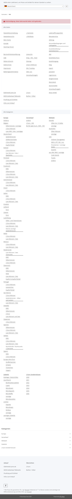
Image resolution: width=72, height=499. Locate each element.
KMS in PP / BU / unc (57, 142)
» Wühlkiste (29, 36)
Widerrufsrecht (8, 61)
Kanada (51, 120)
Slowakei (6, 305)
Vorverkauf (5, 437)
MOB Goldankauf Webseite (12, 96)
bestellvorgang (53, 61)
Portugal (6, 282)
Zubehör (4, 444)
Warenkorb (52, 82)
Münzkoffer (9, 394)
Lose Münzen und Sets (13, 316)
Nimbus (8, 410)
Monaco (6, 242)
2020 (27, 377)
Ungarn (8, 370)
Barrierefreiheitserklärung (12, 54)
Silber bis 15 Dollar (57, 123)
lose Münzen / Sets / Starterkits (12, 154)
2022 (27, 383)
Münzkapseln (10, 391)
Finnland (6, 158)
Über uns (29, 72)
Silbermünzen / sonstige (13, 126)
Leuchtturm (7, 380)
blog (50, 65)
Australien (52, 128)
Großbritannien (11, 362)
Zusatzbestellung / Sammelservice (55, 50)
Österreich (7, 265)
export (51, 68)
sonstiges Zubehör (9, 415)
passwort (52, 72)
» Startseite (29, 33)
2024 (27, 388)
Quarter (53, 150)
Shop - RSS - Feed (31, 58)
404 (50, 54)
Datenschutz (7, 65)
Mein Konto (7, 40)
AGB (5, 58)
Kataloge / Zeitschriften (11, 377)
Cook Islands (55, 155)
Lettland (6, 207)
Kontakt (6, 43)
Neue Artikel (53, 92)
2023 (27, 385)
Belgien (6, 123)
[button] (36, 434)
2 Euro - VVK (30, 123)
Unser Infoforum (31, 65)
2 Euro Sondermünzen (9, 448)
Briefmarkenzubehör (12, 383)
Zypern (6, 351)
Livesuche (29, 54)
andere (28, 120)
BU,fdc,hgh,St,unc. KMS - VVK (35, 126)
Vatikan (6, 335)
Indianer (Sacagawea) (58, 139)
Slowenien (7, 319)
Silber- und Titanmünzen (14, 220)
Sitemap (28, 61)
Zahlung (51, 40)
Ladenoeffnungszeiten (56, 33)
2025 (27, 391)
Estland (6, 148)
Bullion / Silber (31, 96)
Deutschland (8, 134)
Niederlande (7, 250)
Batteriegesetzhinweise (11, 72)
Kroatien (6, 204)
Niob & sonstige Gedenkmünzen (11, 230)
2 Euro (28, 92)
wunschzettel (53, 86)
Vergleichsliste (53, 79)
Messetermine (53, 36)
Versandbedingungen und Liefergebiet (57, 44)
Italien (6, 193)
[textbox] (34, 6)
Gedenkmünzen (11, 137)
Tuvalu (53, 158)
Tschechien (9, 367)
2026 (27, 394)
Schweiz (8, 365)
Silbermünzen (10, 171)
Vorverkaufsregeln (32, 75)
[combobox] (34, 6)
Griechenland (8, 180)
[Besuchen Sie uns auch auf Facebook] (6, 485)
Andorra (6, 120)
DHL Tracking (30, 68)
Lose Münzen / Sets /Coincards (12, 253)
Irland (5, 188)
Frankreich (7, 166)
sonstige (53, 126)
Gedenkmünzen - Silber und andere (13, 299)
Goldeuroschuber (11, 139)
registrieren (52, 75)
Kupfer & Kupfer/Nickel (13, 279)
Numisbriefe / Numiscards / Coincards (14, 347)
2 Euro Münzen (10, 128)
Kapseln (8, 404)
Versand (27, 490)
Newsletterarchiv (9, 36)
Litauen (6, 212)
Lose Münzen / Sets (12, 163)
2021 (27, 380)
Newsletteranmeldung (11, 33)
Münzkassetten (10, 399)
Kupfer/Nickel (10, 145)
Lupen (8, 385)
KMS (7, 169)
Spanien (6, 325)
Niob (7, 274)
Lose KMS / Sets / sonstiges (14, 131)
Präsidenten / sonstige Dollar (58, 146)
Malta (5, 233)
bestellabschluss (54, 58)
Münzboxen (9, 388)
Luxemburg (7, 218)
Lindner (6, 402)
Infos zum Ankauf (9, 103)
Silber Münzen (55, 131)
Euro (7, 210)
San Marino (7, 293)
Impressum (7, 68)
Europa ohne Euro (9, 359)
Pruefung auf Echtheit (10, 99)
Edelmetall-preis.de (10, 92)
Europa (4, 434)
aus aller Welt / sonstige (56, 152)
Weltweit (4, 441)
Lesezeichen (10, 287)
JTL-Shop (62, 496)
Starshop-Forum (9, 47)
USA (50, 137)
